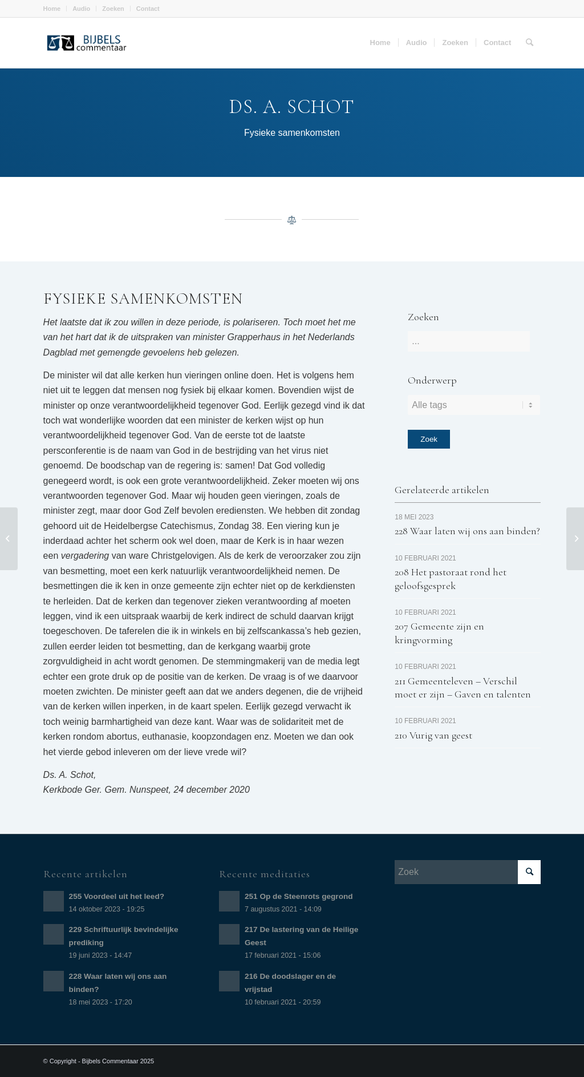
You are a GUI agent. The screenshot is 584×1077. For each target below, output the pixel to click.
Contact (148, 8)
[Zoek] (529, 43)
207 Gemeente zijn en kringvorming (439, 633)
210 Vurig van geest (433, 735)
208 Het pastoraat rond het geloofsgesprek (450, 578)
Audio (81, 8)
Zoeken (113, 8)
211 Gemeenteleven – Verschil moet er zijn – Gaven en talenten (463, 687)
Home (52, 8)
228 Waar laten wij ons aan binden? (467, 531)
